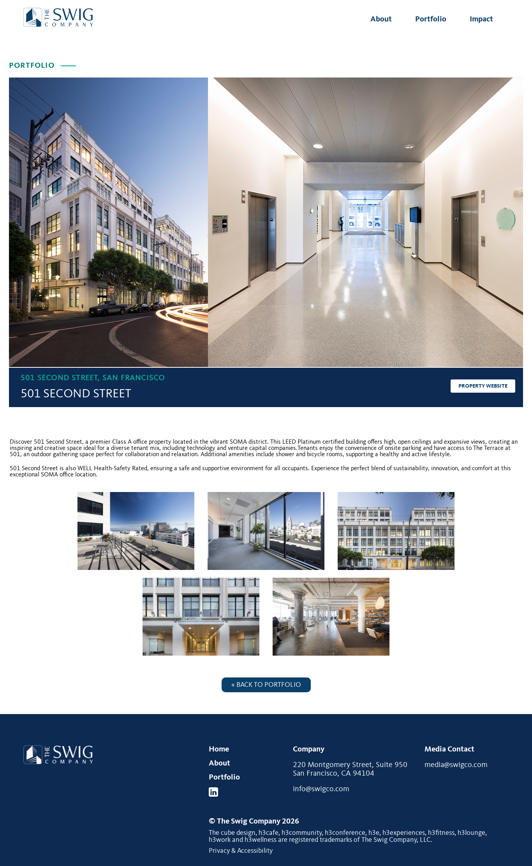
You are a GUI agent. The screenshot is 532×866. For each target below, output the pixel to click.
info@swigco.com (321, 789)
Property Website (482, 386)
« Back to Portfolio (266, 684)
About (381, 19)
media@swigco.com (456, 765)
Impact (481, 19)
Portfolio (430, 19)
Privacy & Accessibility (241, 850)
